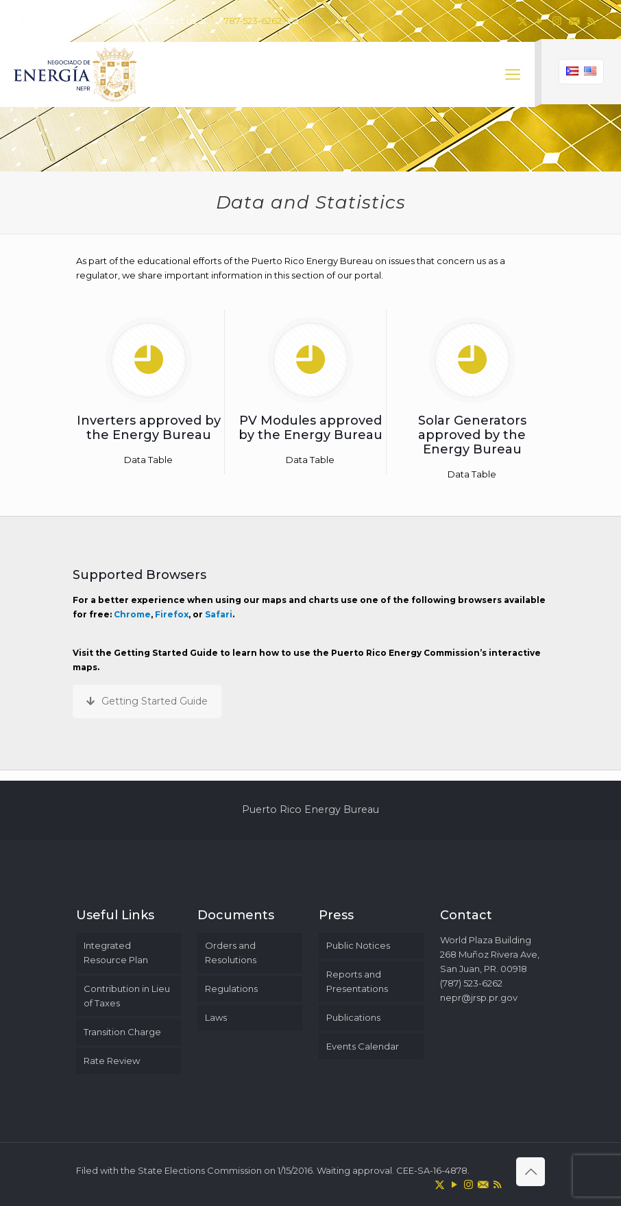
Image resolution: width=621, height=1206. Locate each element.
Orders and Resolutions (230, 952)
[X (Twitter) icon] (523, 20)
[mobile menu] (512, 74)
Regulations (231, 988)
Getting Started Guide (147, 701)
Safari (218, 614)
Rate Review (112, 1060)
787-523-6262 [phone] (253, 20)
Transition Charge (122, 1031)
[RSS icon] (591, 20)
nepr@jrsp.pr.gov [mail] (337, 20)
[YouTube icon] (540, 20)
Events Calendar (362, 1046)
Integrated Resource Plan (116, 952)
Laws (216, 1017)
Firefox (171, 614)
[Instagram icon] (557, 20)
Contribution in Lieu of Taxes (127, 995)
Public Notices (358, 945)
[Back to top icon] (530, 1171)
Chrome (132, 614)
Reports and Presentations (357, 981)
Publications (353, 1017)
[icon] (574, 20)
